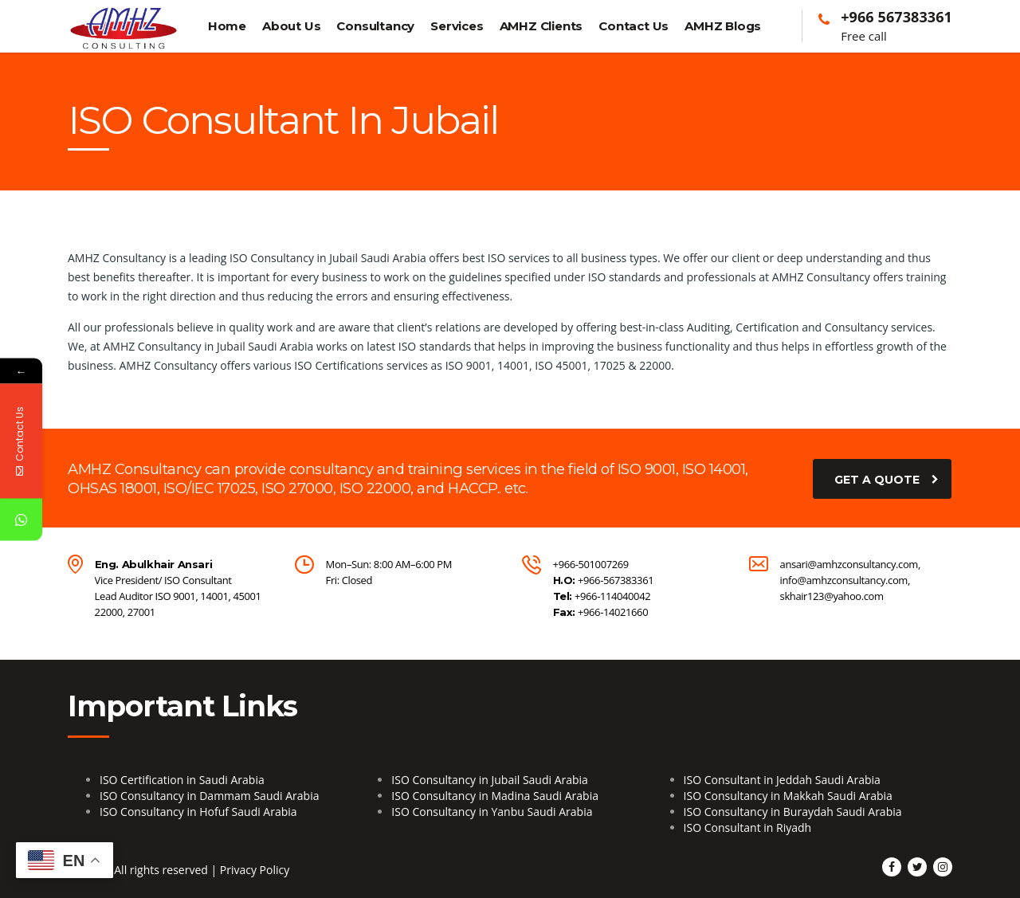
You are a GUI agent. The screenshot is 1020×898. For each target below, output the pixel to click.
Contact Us (633, 25)
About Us (291, 25)
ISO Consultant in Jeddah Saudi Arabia (782, 779)
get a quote (886, 479)
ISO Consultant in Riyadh (748, 827)
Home (227, 25)
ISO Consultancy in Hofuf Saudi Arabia (198, 811)
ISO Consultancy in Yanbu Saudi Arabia (491, 811)
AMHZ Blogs (723, 25)
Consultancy (375, 25)
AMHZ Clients (541, 25)
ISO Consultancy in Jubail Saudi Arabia (489, 779)
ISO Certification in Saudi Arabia (182, 779)
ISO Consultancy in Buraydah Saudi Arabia (793, 811)
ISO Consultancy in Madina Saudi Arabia (494, 795)
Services (456, 25)
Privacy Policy (254, 869)
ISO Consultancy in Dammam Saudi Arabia (209, 795)
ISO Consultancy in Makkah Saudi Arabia (788, 795)
